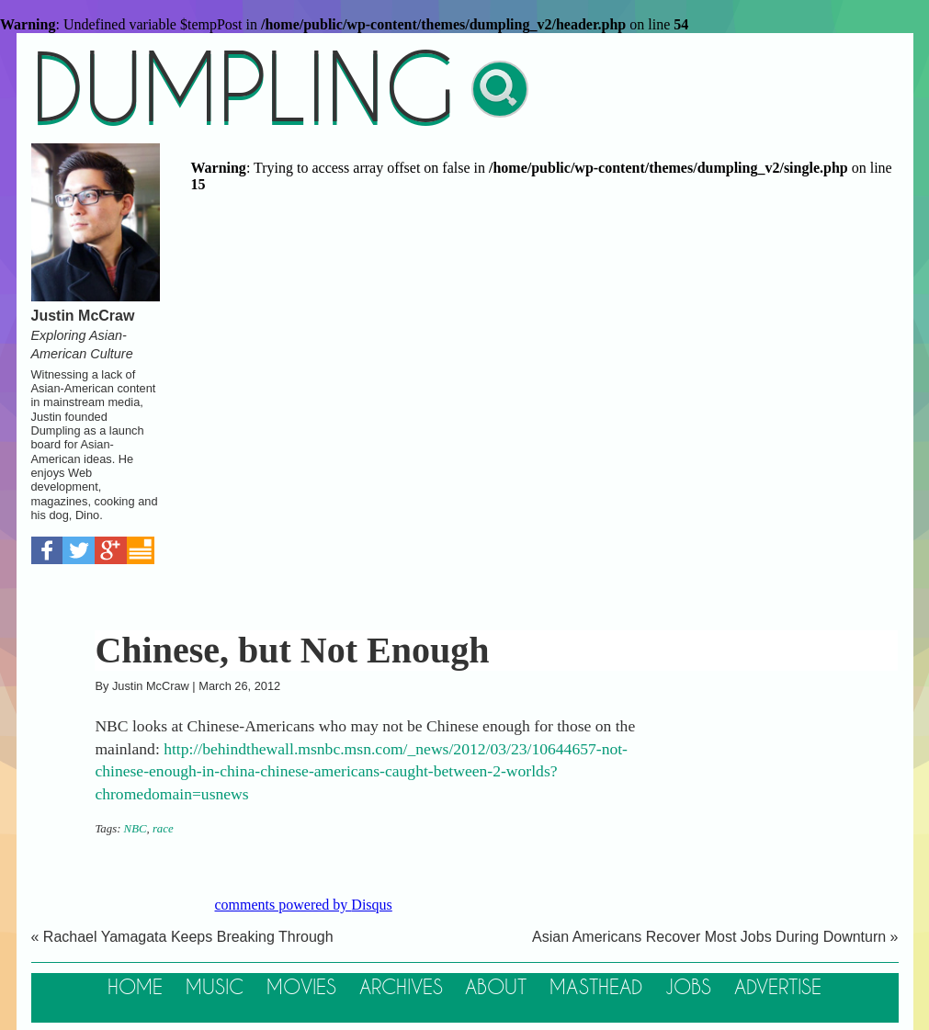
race (163, 828)
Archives (401, 988)
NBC (135, 828)
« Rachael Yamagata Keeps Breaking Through (182, 937)
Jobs (688, 988)
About (496, 988)
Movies (301, 988)
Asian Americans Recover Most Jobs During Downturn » (715, 937)
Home (135, 988)
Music (215, 988)
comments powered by (303, 904)
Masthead (595, 988)
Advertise (777, 988)
